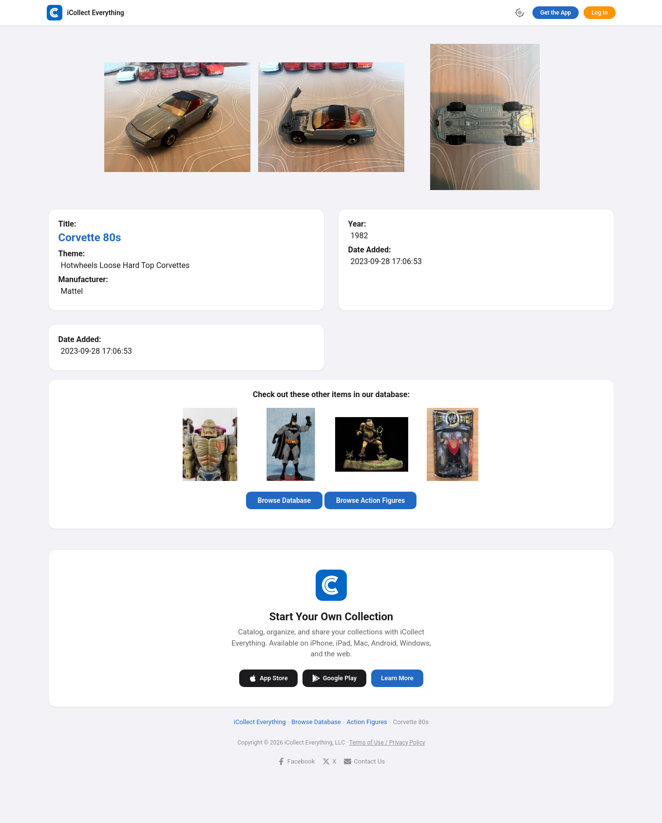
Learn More (397, 678)
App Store (268, 678)
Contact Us (364, 761)
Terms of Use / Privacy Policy (387, 742)
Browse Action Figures (370, 500)
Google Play (334, 678)
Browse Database (283, 500)
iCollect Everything (259, 721)
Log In (599, 12)
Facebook (295, 761)
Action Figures (366, 721)
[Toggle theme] (520, 12)
